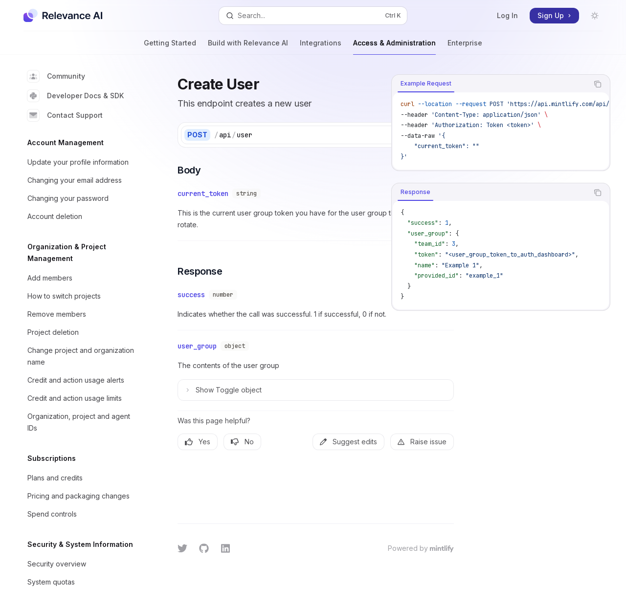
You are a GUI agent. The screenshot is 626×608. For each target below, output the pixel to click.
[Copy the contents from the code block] (597, 84)
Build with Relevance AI (248, 47)
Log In (507, 15)
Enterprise (464, 47)
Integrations (320, 47)
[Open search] (313, 15)
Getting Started (170, 47)
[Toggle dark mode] (595, 15)
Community (56, 76)
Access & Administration (394, 47)
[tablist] (490, 84)
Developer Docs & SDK (75, 96)
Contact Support (65, 115)
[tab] (426, 83)
